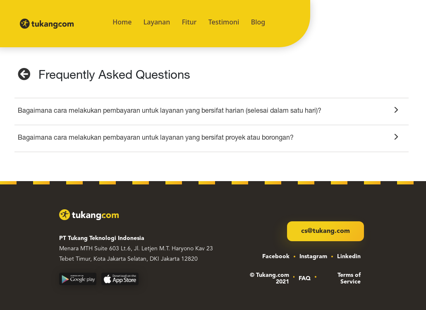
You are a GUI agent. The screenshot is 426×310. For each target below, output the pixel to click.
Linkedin (349, 256)
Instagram (313, 256)
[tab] (211, 111)
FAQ (305, 278)
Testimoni (223, 22)
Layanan (157, 22)
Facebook (276, 256)
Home (122, 22)
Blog (258, 22)
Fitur (189, 22)
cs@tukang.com (325, 231)
